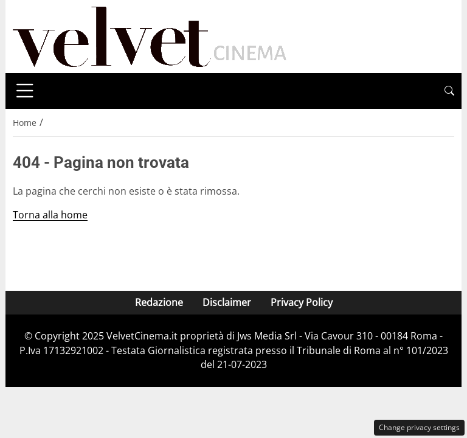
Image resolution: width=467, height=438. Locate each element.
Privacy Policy (302, 302)
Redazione (159, 302)
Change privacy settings (419, 427)
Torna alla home (50, 214)
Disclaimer (226, 302)
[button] (449, 91)
